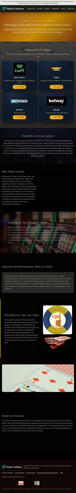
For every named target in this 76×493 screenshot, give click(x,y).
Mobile (47, 8)
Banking (55, 8)
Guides (40, 8)
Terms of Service (7, 473)
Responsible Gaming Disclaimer (47, 473)
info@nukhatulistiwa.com (16, 477)
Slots (63, 8)
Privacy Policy (19, 473)
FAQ (61, 473)
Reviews (70, 8)
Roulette (31, 8)
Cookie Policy (30, 473)
